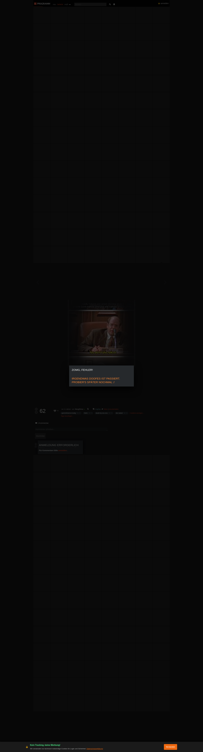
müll (66, 4)
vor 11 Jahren (66, 409)
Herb (85, 413)
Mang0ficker (79, 409)
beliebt (60, 4)
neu (54, 4)
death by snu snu (102, 413)
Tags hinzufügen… (67, 416)
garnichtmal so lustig (69, 413)
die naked (119, 413)
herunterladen (113, 409)
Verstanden (170, 747)
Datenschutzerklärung (94, 749)
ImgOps (98, 409)
